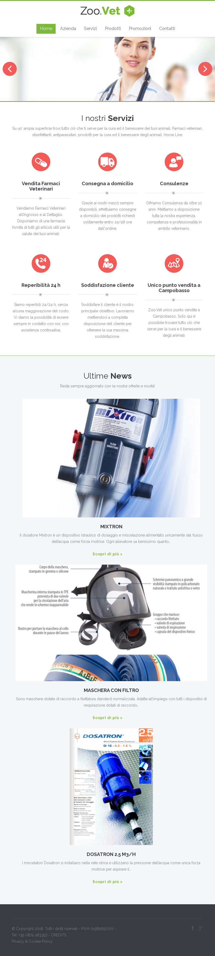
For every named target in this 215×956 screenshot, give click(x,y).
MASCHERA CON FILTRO (112, 690)
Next (205, 69)
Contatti (167, 28)
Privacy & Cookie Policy (32, 940)
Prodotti (113, 28)
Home (46, 28)
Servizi (90, 28)
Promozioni (140, 28)
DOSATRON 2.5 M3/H (112, 854)
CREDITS (58, 934)
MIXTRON (112, 526)
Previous (10, 69)
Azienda (68, 28)
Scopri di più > (108, 554)
